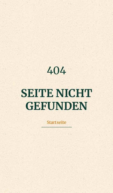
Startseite (56, 122)
